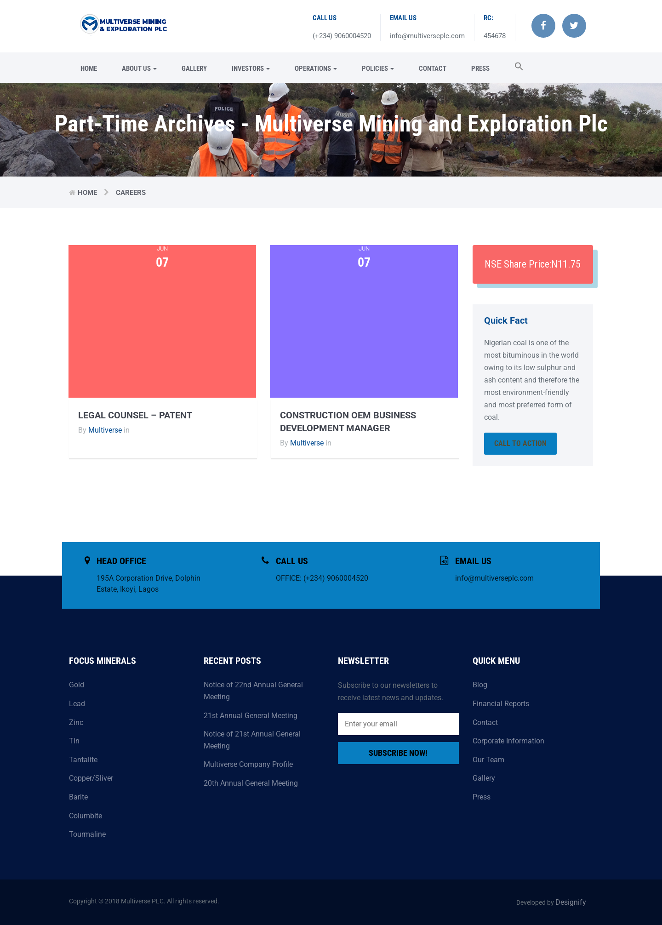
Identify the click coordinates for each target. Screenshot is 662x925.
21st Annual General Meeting (250, 715)
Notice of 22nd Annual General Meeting (253, 690)
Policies (378, 68)
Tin (74, 741)
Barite (78, 797)
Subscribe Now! (398, 753)
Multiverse (105, 430)
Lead (77, 703)
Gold (76, 684)
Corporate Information (508, 741)
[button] (513, 67)
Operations (316, 68)
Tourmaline (87, 834)
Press (480, 68)
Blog (480, 684)
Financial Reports (501, 703)
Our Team (488, 759)
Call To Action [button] (520, 443)
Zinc (76, 722)
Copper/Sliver (91, 778)
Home (88, 68)
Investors (251, 68)
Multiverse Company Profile (248, 764)
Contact (432, 68)
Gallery (194, 68)
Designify (570, 902)
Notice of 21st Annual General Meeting (252, 740)
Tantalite (83, 759)
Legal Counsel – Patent (135, 415)
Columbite (85, 815)
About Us (139, 68)
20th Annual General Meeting (251, 783)
